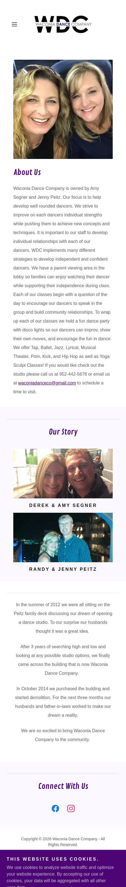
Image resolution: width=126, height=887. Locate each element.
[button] (17, 24)
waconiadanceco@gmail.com (47, 383)
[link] (63, 24)
